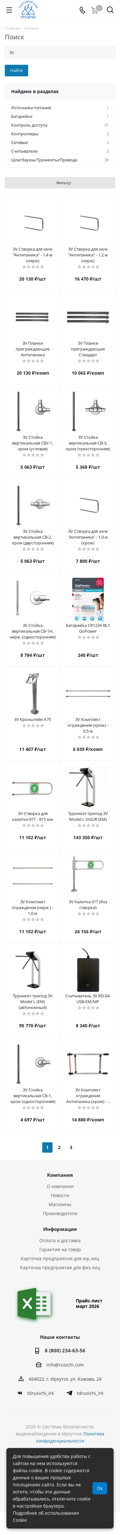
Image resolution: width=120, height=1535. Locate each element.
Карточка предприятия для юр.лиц (60, 1258)
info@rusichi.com (65, 1365)
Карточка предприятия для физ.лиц (60, 1267)
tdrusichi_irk (40, 1393)
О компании (60, 1186)
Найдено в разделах (35, 91)
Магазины (60, 1204)
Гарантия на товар (60, 1249)
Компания (60, 1175)
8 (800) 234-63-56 (65, 1350)
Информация (60, 1229)
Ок (100, 1488)
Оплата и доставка (60, 1240)
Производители (60, 1213)
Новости (60, 1195)
